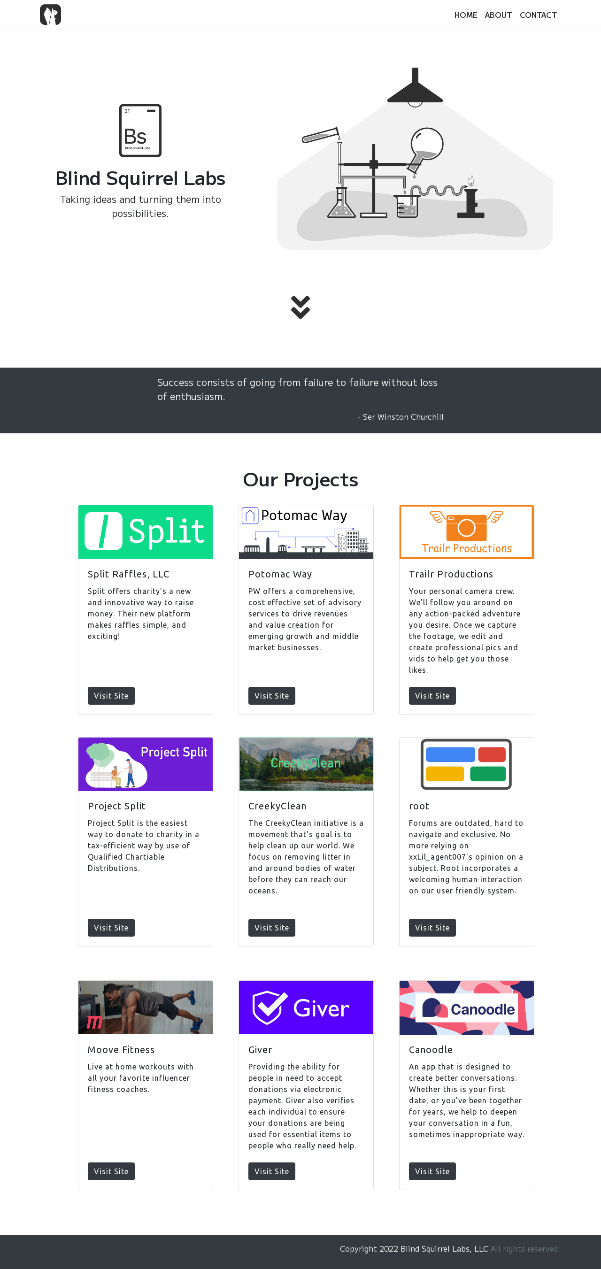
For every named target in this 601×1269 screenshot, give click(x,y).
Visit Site (111, 696)
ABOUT (498, 14)
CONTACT (538, 14)
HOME (466, 14)
